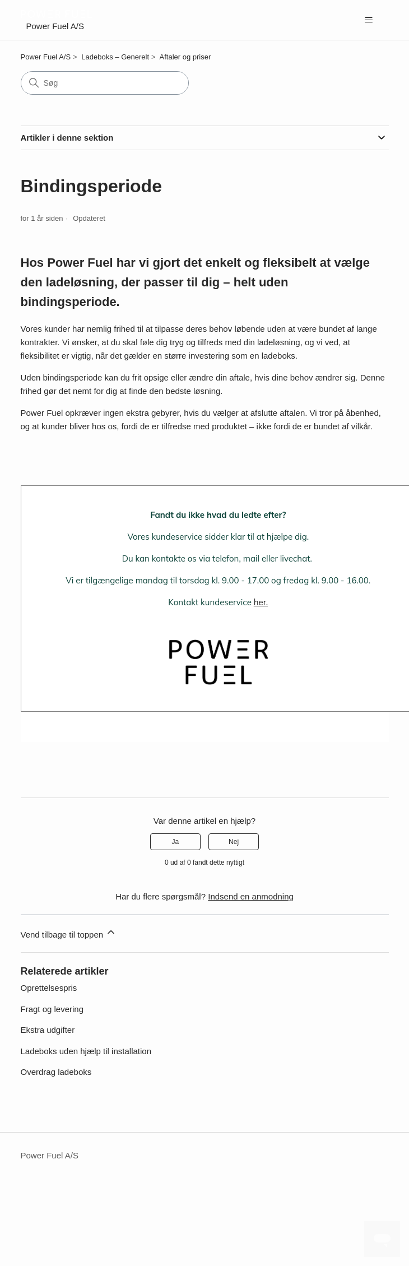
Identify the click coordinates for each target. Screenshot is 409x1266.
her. (261, 602)
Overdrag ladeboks (56, 1072)
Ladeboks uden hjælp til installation (86, 1051)
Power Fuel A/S (46, 57)
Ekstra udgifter (48, 1030)
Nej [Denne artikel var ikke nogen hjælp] (234, 842)
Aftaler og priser (185, 57)
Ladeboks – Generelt (115, 57)
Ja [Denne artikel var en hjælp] (175, 842)
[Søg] (104, 83)
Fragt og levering (52, 1009)
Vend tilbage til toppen (69, 932)
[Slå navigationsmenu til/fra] (369, 20)
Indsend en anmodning (251, 896)
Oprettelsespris (49, 988)
